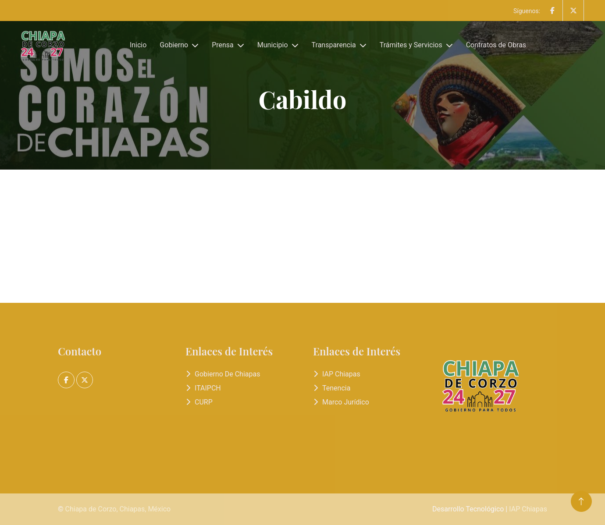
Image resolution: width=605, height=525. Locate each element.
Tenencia (336, 388)
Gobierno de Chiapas (227, 374)
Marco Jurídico (345, 402)
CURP (204, 402)
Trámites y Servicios (411, 45)
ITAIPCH (208, 388)
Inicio (138, 45)
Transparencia (334, 45)
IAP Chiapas (341, 374)
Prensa (223, 45)
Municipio (272, 45)
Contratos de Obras (496, 45)
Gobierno (174, 45)
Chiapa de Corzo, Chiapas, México (118, 509)
